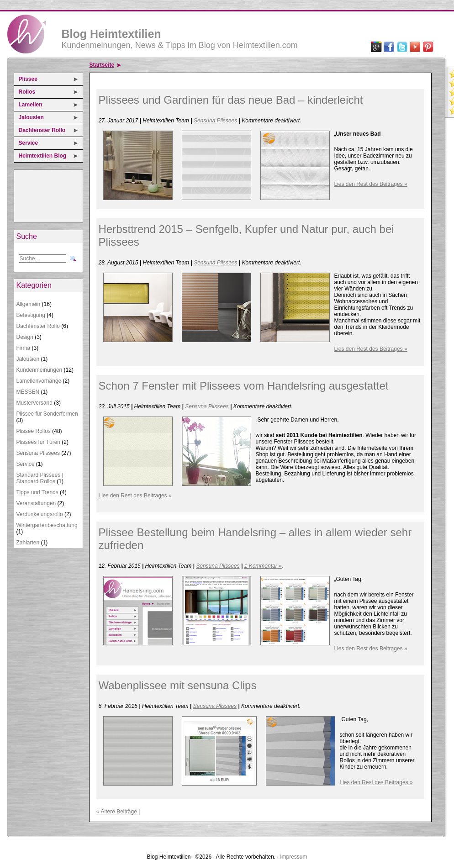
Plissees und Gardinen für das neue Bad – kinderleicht (231, 100)
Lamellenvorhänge (39, 381)
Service (28, 143)
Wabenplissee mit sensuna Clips (178, 685)
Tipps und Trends (37, 492)
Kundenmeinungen (39, 370)
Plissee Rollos (33, 431)
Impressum (293, 857)
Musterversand (34, 403)
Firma (23, 348)
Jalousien (31, 117)
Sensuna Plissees (38, 453)
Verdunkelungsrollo (39, 514)
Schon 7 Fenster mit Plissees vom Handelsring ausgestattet (244, 386)
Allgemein (28, 304)
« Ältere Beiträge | (118, 811)
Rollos (27, 92)
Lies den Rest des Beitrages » (370, 184)
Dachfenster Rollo (42, 130)
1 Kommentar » (263, 566)
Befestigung (30, 315)
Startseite (102, 65)
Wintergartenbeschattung (47, 525)
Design (24, 337)
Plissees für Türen (38, 442)
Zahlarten (28, 542)
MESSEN (28, 392)
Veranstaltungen (36, 503)
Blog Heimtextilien (111, 33)
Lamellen (30, 104)
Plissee (28, 79)
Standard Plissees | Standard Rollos (39, 478)
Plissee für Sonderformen (47, 414)
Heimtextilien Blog (43, 156)
